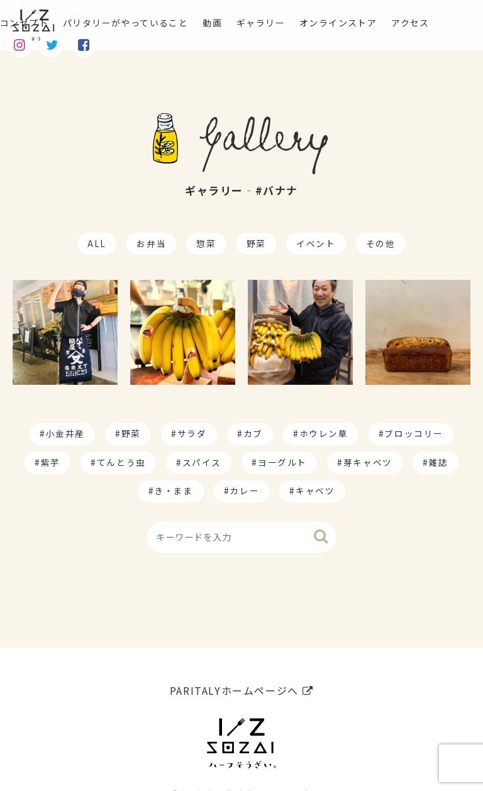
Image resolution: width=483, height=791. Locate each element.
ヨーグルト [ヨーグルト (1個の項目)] (282, 462)
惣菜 (206, 243)
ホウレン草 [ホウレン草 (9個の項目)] (323, 433)
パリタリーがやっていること (142, 22)
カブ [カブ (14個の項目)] (253, 433)
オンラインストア (380, 22)
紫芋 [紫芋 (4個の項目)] (50, 462)
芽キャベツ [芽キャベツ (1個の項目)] (367, 462)
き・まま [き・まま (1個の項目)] (173, 490)
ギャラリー (293, 22)
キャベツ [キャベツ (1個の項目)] (315, 490)
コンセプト (27, 22)
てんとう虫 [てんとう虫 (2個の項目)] (121, 462)
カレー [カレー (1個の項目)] (244, 490)
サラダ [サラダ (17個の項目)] (192, 433)
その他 (381, 243)
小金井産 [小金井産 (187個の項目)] (65, 433)
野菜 (256, 243)
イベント (315, 243)
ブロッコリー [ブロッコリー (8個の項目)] (413, 433)
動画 (240, 22)
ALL (96, 243)
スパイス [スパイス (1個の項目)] (201, 462)
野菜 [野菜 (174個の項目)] (131, 433)
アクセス (21, 42)
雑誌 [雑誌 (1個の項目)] (438, 462)
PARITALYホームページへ (241, 658)
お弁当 (151, 243)
